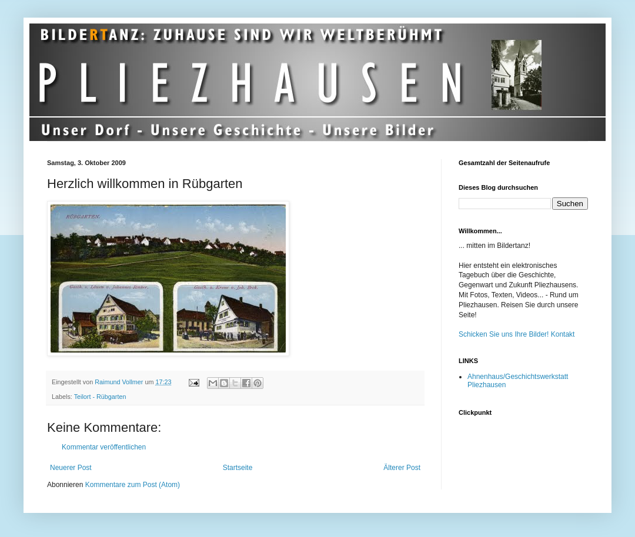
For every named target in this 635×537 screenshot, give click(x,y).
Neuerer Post (71, 468)
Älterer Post (401, 468)
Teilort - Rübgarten (100, 396)
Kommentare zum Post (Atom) (132, 485)
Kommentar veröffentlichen (104, 447)
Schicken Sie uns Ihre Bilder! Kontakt (516, 334)
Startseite (238, 468)
